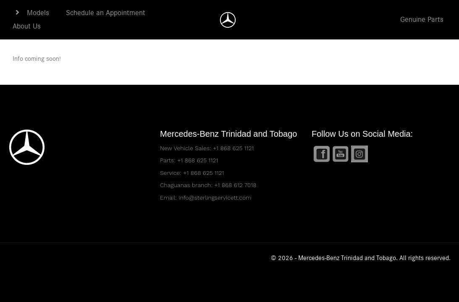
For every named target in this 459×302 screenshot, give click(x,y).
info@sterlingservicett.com (214, 197)
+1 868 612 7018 (235, 185)
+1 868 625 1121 (233, 148)
